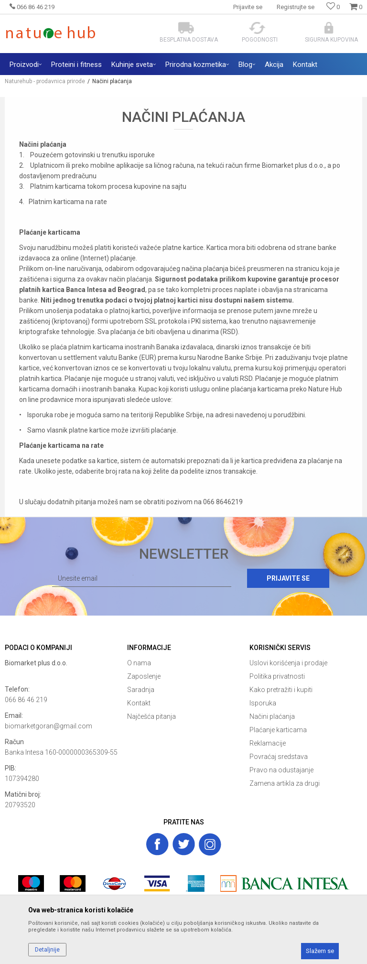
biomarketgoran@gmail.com (48, 726)
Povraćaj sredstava (278, 756)
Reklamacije (267, 743)
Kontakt (139, 703)
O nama (139, 663)
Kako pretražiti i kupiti (281, 689)
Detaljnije (47, 949)
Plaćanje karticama (278, 730)
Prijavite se (288, 578)
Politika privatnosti (277, 676)
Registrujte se (295, 7)
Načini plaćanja (272, 716)
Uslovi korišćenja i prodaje (288, 663)
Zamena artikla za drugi (284, 783)
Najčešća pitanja (151, 716)
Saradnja (140, 689)
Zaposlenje (144, 676)
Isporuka (262, 703)
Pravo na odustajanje (281, 770)
